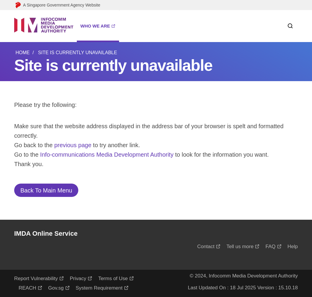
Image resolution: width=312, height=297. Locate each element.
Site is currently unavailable (77, 52)
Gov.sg (56, 288)
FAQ (271, 246)
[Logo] (44, 26)
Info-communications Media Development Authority (106, 154)
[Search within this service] (287, 26)
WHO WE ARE (95, 25)
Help (292, 246)
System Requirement (99, 288)
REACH (27, 288)
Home (22, 52)
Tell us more (240, 246)
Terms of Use (113, 278)
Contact (205, 246)
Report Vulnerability (36, 278)
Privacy (78, 278)
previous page (73, 145)
